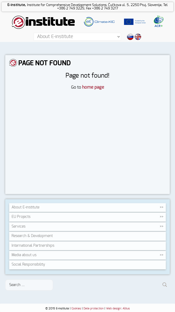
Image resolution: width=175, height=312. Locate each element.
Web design (113, 308)
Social (28, 264)
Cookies (76, 308)
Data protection (93, 308)
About (25, 207)
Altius (126, 308)
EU (21, 217)
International (33, 246)
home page (93, 87)
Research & (32, 236)
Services (18, 226)
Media (24, 255)
